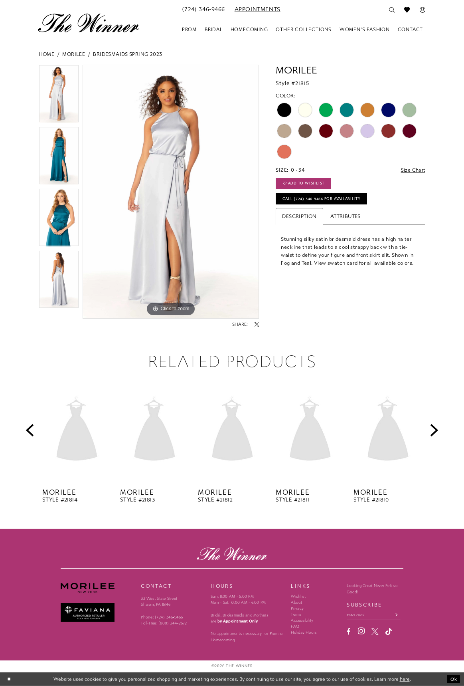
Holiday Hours (304, 632)
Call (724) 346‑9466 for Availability (324, 200)
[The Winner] (88, 23)
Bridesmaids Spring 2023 (127, 54)
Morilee (73, 54)
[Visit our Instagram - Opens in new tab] (361, 632)
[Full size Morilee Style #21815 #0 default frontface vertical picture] (171, 191)
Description (299, 218)
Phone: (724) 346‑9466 (162, 617)
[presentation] (77, 430)
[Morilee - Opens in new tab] (97, 588)
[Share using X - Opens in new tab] (257, 324)
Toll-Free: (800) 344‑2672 (164, 623)
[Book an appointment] (257, 9)
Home (47, 54)
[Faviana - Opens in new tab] (97, 612)
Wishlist (298, 596)
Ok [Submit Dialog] (453, 679)
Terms (296, 614)
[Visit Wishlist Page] (407, 10)
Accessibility (302, 620)
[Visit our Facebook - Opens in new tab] (349, 632)
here (405, 679)
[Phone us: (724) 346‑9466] (203, 9)
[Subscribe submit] (399, 615)
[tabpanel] (59, 96)
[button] (422, 10)
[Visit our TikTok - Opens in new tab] (388, 632)
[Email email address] (375, 615)
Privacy (297, 608)
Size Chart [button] (412, 170)
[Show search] (391, 10)
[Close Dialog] (9, 679)
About (296, 602)
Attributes (345, 218)
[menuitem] (203, 9)
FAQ (295, 626)
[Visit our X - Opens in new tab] (374, 632)
